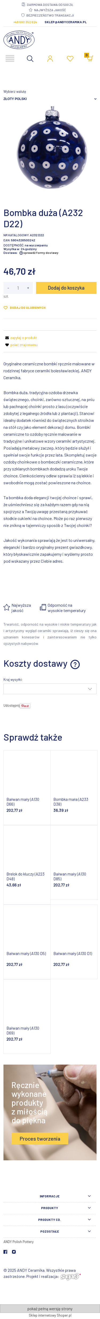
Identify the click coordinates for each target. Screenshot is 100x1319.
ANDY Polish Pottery (18, 1242)
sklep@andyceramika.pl (66, 22)
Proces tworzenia (39, 1138)
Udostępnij (11, 705)
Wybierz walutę (14, 91)
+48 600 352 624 (25, 22)
